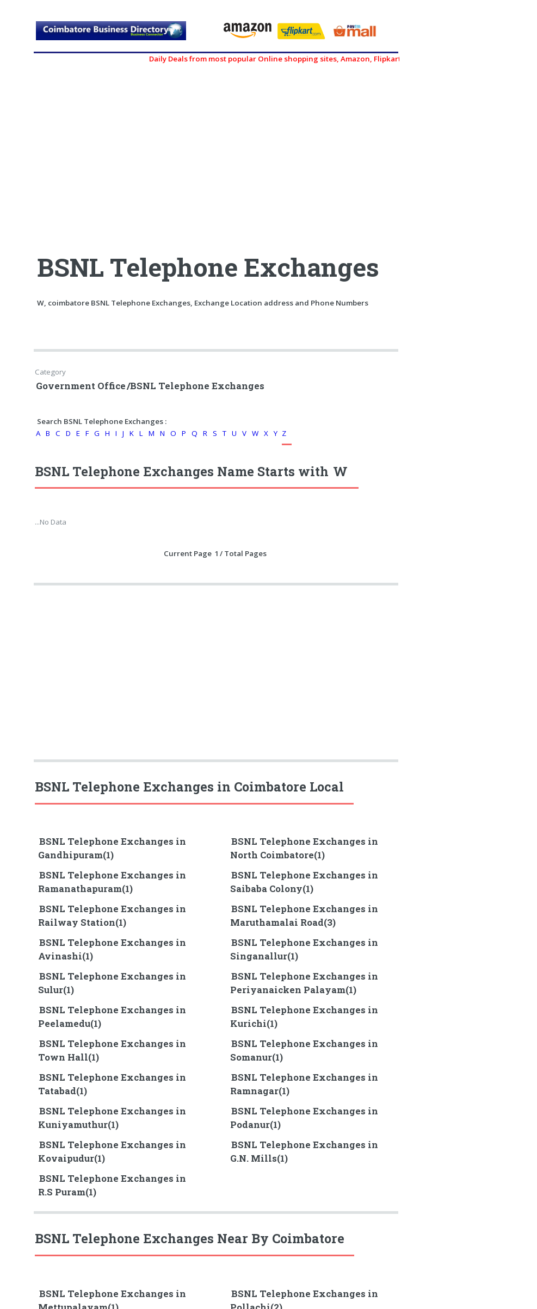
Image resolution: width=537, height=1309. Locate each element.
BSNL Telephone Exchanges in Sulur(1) (112, 983)
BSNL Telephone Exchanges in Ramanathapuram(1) (112, 882)
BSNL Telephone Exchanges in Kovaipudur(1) (112, 1151)
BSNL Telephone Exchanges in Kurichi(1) (304, 1017)
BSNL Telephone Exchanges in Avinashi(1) (112, 949)
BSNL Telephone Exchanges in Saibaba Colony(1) (304, 882)
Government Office (81, 386)
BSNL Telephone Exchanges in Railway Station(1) (112, 915)
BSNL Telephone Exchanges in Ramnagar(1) (304, 1084)
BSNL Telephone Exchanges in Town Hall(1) (112, 1050)
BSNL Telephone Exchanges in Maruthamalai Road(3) (304, 915)
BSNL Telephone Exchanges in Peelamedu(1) (112, 1017)
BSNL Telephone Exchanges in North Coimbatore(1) (304, 848)
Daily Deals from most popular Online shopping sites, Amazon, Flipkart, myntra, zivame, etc (318, 59)
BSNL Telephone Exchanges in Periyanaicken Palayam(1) (304, 983)
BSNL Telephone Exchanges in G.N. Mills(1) (304, 1151)
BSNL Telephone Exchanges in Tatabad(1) (112, 1084)
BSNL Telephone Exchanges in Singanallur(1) (304, 949)
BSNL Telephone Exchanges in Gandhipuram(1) (112, 848)
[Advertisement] (126, 153)
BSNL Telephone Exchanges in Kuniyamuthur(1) (112, 1118)
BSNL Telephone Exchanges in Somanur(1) (304, 1050)
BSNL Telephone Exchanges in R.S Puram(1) (112, 1185)
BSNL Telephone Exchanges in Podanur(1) (304, 1118)
